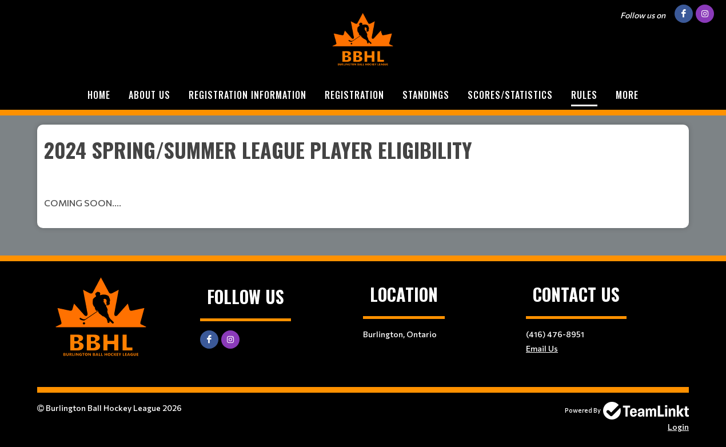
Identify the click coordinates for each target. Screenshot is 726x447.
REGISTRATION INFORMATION (247, 95)
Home (98, 95)
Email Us (542, 348)
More (627, 95)
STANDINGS (425, 95)
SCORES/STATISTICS (510, 95)
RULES (584, 95)
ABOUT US (149, 95)
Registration (354, 95)
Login (678, 427)
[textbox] (363, 172)
